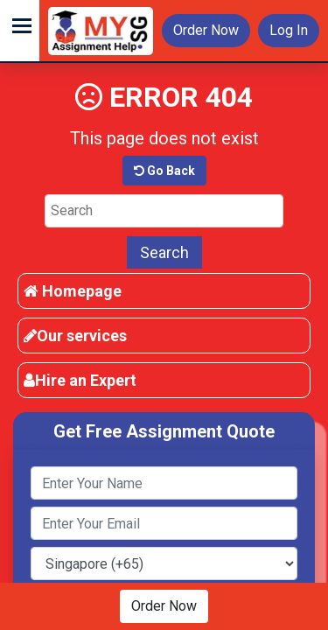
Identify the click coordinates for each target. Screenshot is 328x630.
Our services (75, 335)
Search (164, 252)
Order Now (206, 30)
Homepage (73, 291)
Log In (288, 30)
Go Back (164, 171)
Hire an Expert (80, 380)
